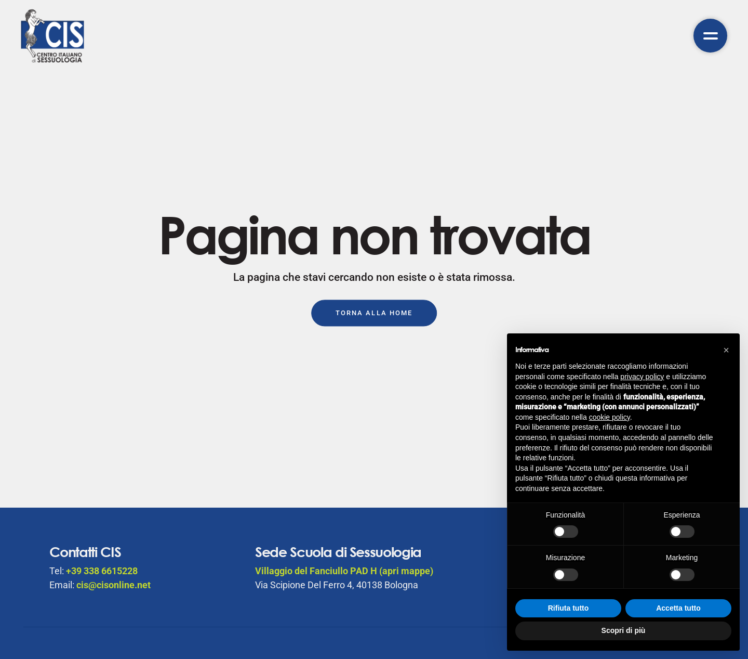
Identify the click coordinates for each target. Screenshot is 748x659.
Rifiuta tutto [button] (568, 608)
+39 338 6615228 (102, 570)
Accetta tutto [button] (678, 608)
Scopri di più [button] (624, 630)
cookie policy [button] (609, 417)
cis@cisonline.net (113, 584)
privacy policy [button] (642, 376)
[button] (726, 350)
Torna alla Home (374, 313)
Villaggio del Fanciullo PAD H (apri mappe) (344, 570)
